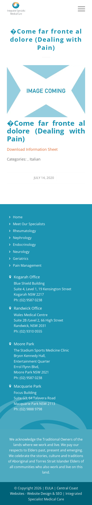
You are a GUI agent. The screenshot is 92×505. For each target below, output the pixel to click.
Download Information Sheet (32, 149)
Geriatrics (20, 258)
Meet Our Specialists (29, 224)
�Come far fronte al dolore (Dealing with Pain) (46, 39)
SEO (59, 493)
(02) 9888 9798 (31, 409)
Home (18, 217)
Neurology (21, 251)
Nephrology (22, 237)
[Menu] (79, 8)
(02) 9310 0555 (31, 331)
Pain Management (27, 265)
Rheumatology (24, 231)
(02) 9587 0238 (31, 300)
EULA (49, 488)
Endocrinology (24, 244)
